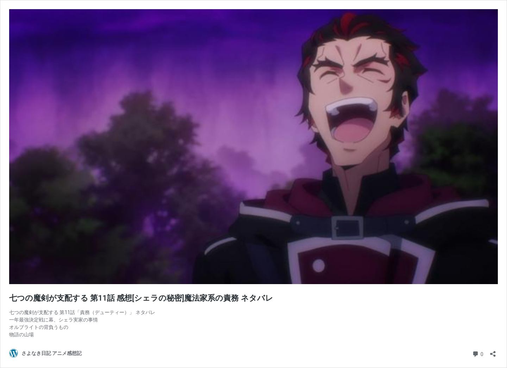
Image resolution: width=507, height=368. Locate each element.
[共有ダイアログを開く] (493, 351)
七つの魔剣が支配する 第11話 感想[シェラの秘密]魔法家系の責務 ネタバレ (141, 298)
